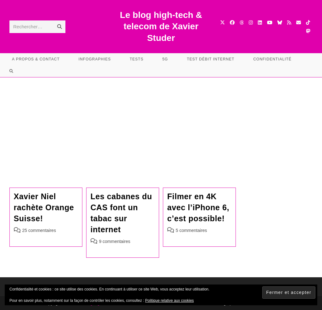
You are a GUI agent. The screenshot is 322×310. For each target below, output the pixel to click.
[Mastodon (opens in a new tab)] (308, 31)
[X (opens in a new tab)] (222, 22)
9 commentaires (114, 241)
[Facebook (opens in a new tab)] (232, 22)
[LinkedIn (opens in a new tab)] (259, 22)
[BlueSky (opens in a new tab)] (280, 22)
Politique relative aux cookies (169, 300)
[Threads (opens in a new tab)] (241, 22)
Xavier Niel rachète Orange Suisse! (44, 207)
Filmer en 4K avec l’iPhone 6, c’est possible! (198, 207)
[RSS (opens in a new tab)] (289, 22)
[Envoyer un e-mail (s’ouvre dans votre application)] (298, 22)
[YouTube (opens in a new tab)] (269, 22)
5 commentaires (191, 230)
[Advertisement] (161, 125)
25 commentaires (39, 230)
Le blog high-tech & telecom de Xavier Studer (161, 26)
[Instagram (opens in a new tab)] (250, 22)
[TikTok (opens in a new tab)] (308, 22)
